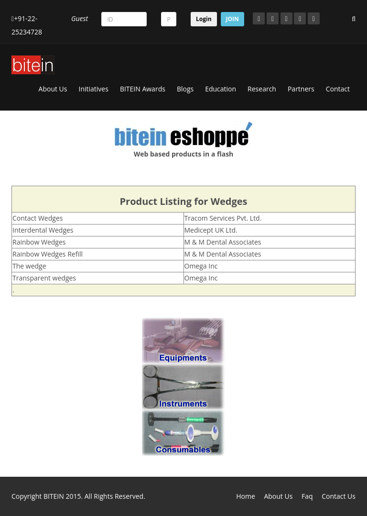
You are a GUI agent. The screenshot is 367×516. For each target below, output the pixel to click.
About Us (53, 88)
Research (262, 88)
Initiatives (93, 88)
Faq (307, 496)
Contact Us (339, 496)
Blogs (185, 88)
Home (245, 496)
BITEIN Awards (142, 88)
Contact (338, 88)
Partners (301, 88)
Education (220, 88)
